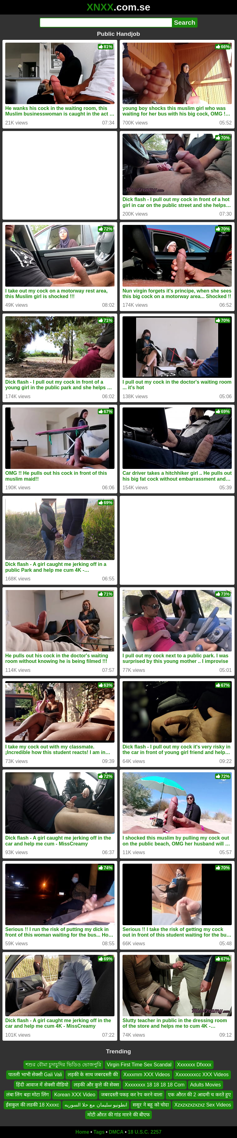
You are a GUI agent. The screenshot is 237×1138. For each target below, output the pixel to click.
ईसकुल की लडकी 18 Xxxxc (32, 1104)
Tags (99, 1132)
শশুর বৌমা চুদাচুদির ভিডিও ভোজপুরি (63, 1064)
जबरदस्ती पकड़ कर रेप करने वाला (131, 1094)
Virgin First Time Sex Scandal (139, 1064)
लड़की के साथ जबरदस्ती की (93, 1074)
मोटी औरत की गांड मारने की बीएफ (118, 1114)
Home (82, 1132)
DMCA (116, 1132)
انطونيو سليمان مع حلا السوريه (95, 1104)
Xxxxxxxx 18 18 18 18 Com (155, 1084)
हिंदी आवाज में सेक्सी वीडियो (42, 1084)
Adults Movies (205, 1084)
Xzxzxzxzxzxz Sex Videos (202, 1104)
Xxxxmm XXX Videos (146, 1074)
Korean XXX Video (74, 1094)
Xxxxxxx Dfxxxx (194, 1064)
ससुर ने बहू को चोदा (151, 1104)
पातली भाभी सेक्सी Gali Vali (35, 1074)
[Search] (106, 22)
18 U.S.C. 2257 (144, 1132)
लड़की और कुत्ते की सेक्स (96, 1084)
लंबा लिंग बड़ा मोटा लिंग (27, 1094)
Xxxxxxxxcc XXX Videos (202, 1074)
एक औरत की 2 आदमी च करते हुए (199, 1094)
